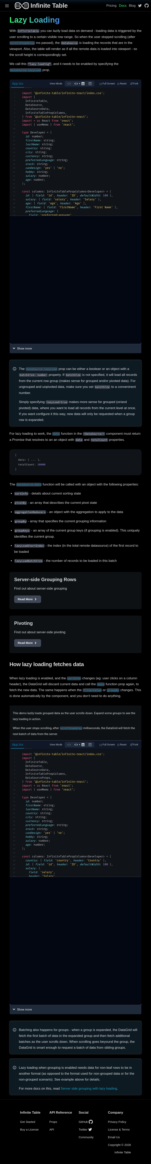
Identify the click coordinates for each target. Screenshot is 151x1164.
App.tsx (17, 83)
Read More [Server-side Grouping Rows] (28, 599)
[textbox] (75, 152)
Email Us (114, 1137)
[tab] (20, 84)
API (51, 1129)
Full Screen (107, 83)
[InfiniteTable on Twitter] (140, 6)
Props (53, 1121)
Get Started (27, 1121)
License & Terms (119, 1129)
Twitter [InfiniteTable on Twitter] (85, 1129)
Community (86, 1137)
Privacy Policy (117, 1121)
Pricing (111, 5)
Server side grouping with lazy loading (89, 1088)
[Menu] (5, 6)
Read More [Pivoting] (28, 643)
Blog (132, 5)
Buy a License (29, 1129)
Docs (123, 5)
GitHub (86, 1122)
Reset (122, 83)
